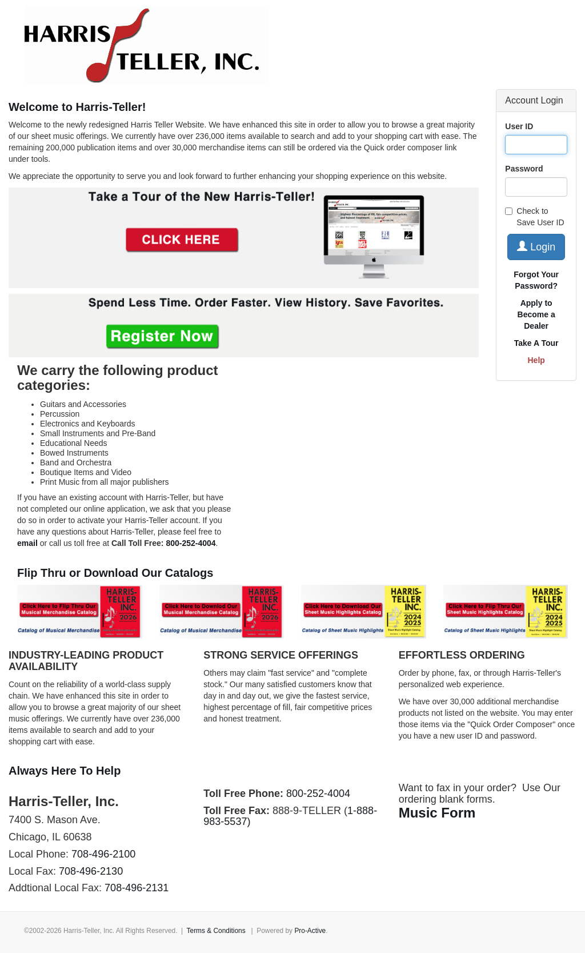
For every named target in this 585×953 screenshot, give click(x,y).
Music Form (437, 812)
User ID (519, 126)
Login (536, 247)
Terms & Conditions (216, 931)
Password (524, 168)
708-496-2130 (91, 871)
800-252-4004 (318, 793)
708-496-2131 (137, 888)
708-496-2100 (103, 854)
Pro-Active (310, 931)
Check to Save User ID (534, 216)
